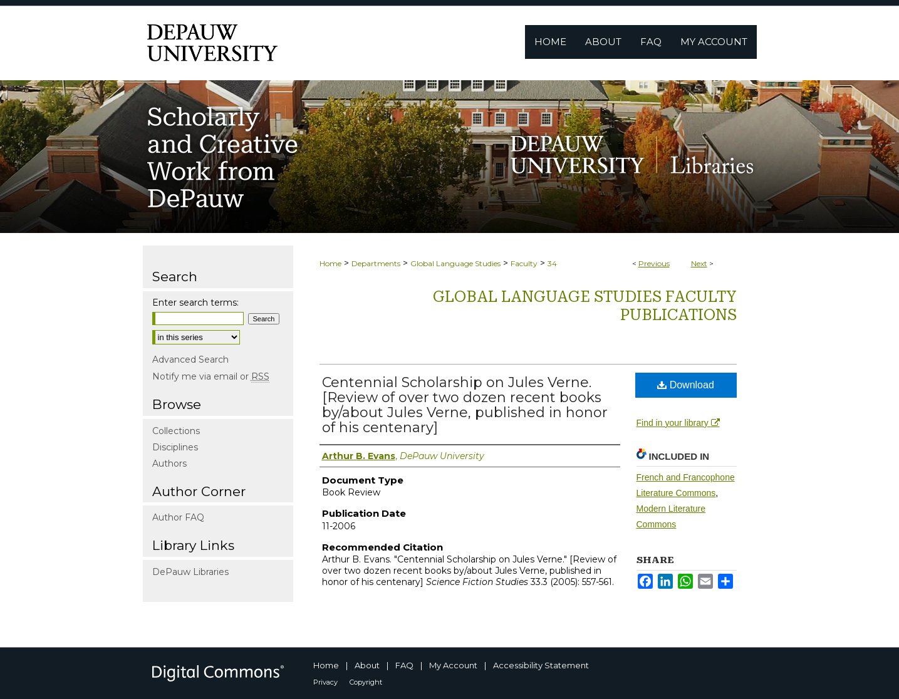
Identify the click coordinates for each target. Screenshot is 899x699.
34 (552, 263)
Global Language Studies (455, 263)
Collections (176, 431)
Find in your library (678, 423)
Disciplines (175, 447)
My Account (453, 665)
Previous (654, 263)
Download (685, 385)
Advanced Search (190, 359)
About (367, 665)
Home (330, 263)
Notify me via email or (210, 376)
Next (699, 263)
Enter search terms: (195, 302)
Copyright (366, 682)
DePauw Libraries (190, 571)
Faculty (524, 263)
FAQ (404, 665)
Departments (375, 263)
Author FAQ (178, 517)
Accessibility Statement (541, 665)
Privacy (325, 682)
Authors (169, 463)
